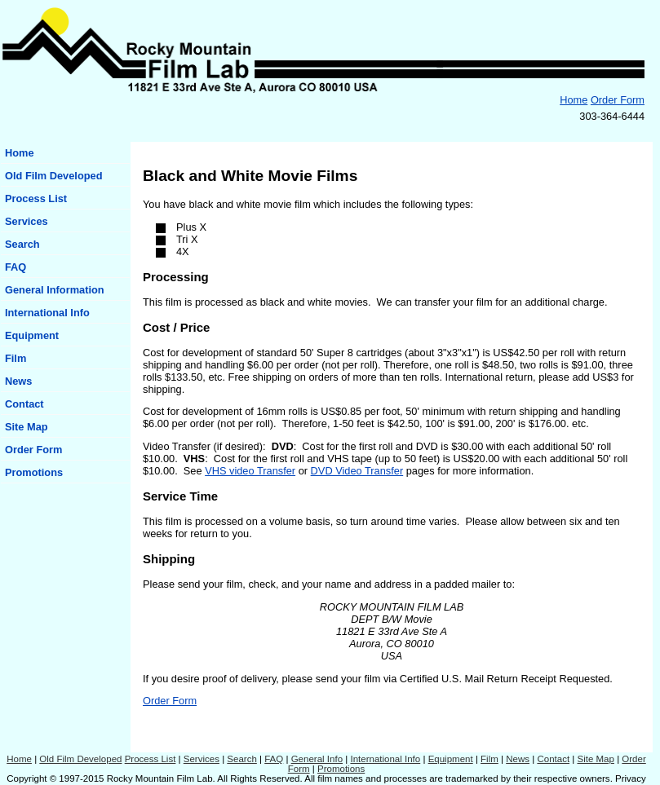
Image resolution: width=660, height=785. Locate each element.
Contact (24, 404)
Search (22, 244)
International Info (47, 313)
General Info (317, 759)
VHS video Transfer (250, 471)
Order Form (617, 100)
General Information (54, 290)
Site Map (26, 427)
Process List (36, 198)
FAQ (15, 267)
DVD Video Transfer (357, 471)
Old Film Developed (53, 176)
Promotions (34, 472)
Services (26, 221)
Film (15, 358)
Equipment (32, 335)
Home (573, 100)
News (18, 381)
